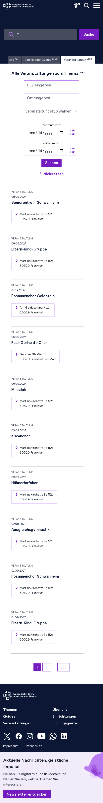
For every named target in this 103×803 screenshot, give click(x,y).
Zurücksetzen (51, 174)
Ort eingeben (38, 97)
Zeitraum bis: (51, 148)
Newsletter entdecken (27, 794)
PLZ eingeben (39, 85)
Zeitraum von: (51, 130)
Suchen (51, 162)
